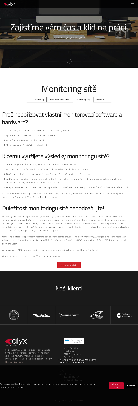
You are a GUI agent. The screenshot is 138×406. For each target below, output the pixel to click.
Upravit (131, 385)
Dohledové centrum (59, 99)
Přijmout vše (116, 386)
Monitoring (38, 99)
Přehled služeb (69, 265)
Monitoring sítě (83, 99)
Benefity (100, 99)
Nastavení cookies (14, 362)
